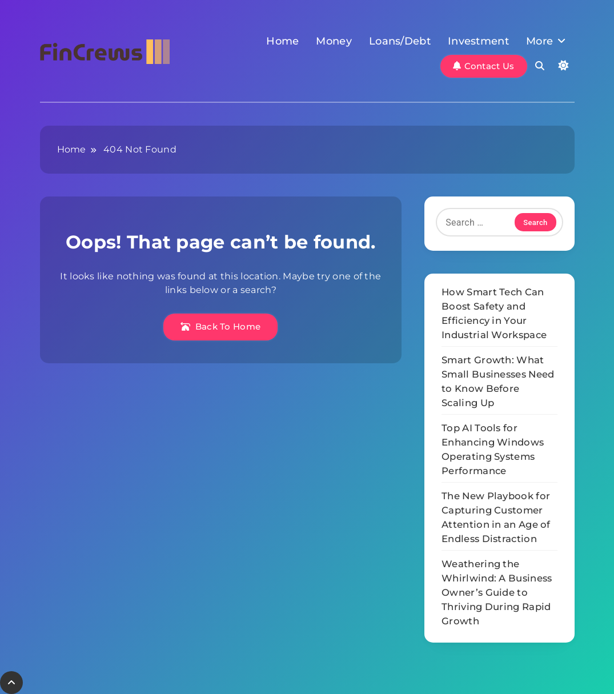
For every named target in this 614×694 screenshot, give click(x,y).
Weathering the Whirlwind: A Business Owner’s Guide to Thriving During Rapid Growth (497, 592)
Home (282, 41)
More (539, 41)
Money (334, 41)
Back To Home (220, 326)
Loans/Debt (400, 41)
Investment (478, 41)
